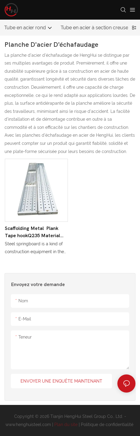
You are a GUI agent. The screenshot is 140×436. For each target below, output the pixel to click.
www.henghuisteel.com (28, 424)
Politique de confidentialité (108, 424)
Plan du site (66, 424)
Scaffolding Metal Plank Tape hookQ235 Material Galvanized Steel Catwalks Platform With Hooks (36, 232)
